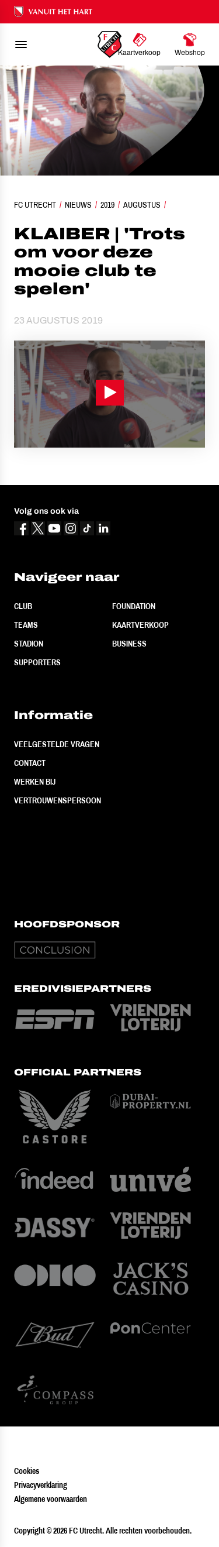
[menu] (21, 44)
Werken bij (34, 781)
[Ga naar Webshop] (190, 44)
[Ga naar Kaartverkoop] (139, 44)
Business (129, 643)
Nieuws (78, 205)
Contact (30, 763)
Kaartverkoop (140, 625)
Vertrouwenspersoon (57, 800)
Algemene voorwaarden (50, 1499)
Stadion (28, 643)
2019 (107, 205)
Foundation (133, 606)
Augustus (142, 205)
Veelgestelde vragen (56, 744)
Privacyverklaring (40, 1485)
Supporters (37, 662)
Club (23, 606)
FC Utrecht (35, 205)
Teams (26, 625)
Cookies (26, 1471)
